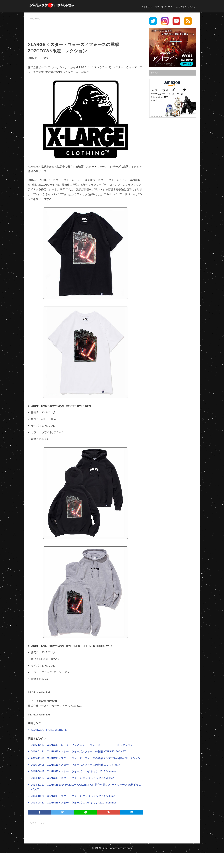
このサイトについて (185, 6)
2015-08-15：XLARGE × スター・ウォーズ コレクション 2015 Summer (73, 771)
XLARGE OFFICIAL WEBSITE (49, 729)
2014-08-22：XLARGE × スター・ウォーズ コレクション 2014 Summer (73, 802)
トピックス (146, 6)
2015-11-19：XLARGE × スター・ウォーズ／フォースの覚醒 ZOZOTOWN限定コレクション (85, 758)
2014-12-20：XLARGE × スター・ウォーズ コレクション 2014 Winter (72, 778)
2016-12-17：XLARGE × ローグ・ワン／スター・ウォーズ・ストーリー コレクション (82, 744)
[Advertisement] (85, 28)
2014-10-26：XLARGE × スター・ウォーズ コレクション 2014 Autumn (73, 796)
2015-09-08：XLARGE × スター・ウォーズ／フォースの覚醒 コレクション (75, 764)
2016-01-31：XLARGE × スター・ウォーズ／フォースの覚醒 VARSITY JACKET (78, 751)
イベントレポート (164, 6)
